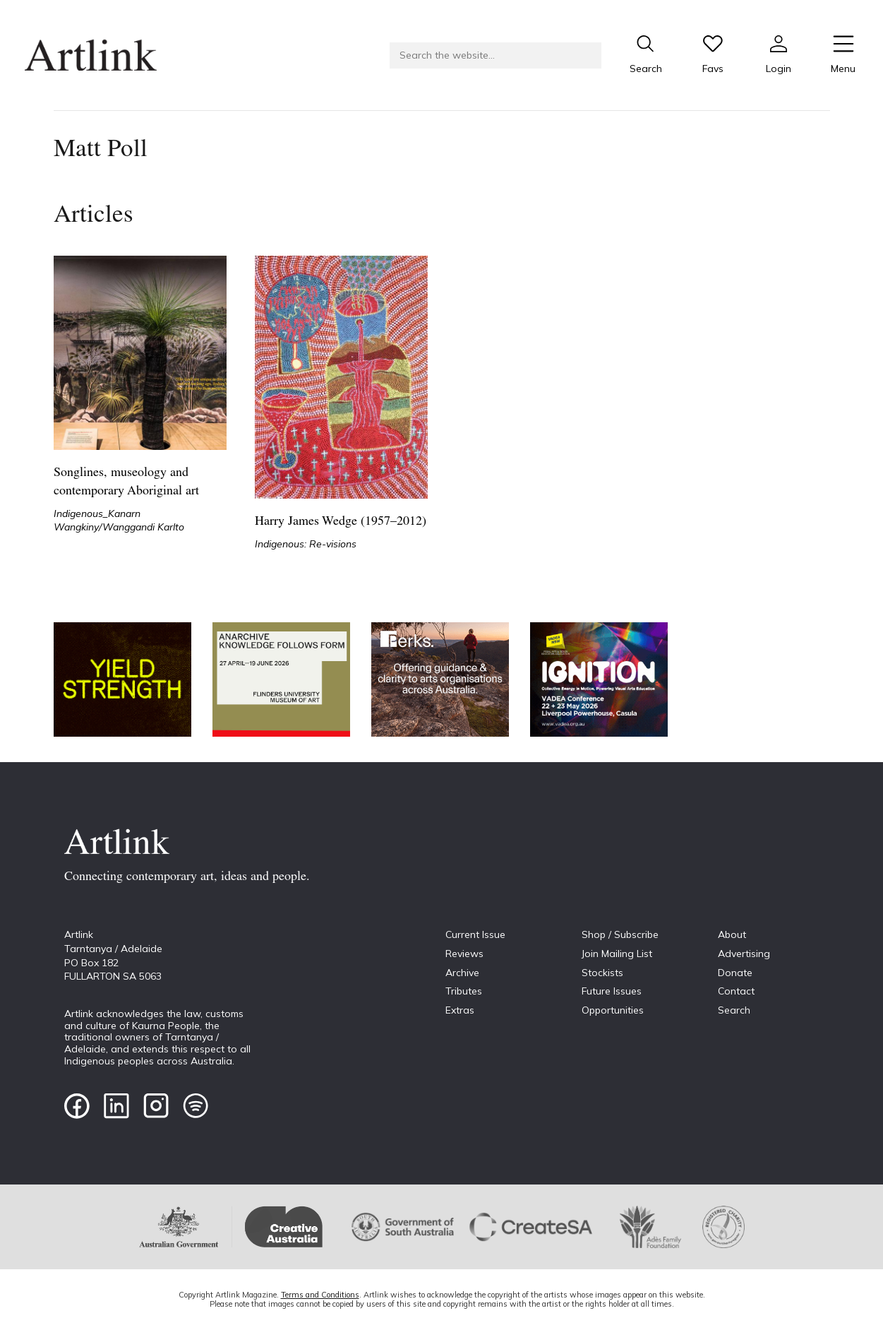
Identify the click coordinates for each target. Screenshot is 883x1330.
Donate (735, 972)
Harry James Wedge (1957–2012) (340, 521)
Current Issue (475, 934)
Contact (736, 991)
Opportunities (613, 1010)
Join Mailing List (617, 953)
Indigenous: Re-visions (305, 544)
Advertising (744, 953)
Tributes (463, 991)
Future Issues (612, 991)
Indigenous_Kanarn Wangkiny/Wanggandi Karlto (119, 520)
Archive (462, 972)
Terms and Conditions (320, 1295)
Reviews (464, 953)
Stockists (602, 972)
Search (734, 1010)
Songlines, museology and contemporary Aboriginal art (126, 481)
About (732, 934)
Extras (459, 1010)
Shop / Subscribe (620, 934)
